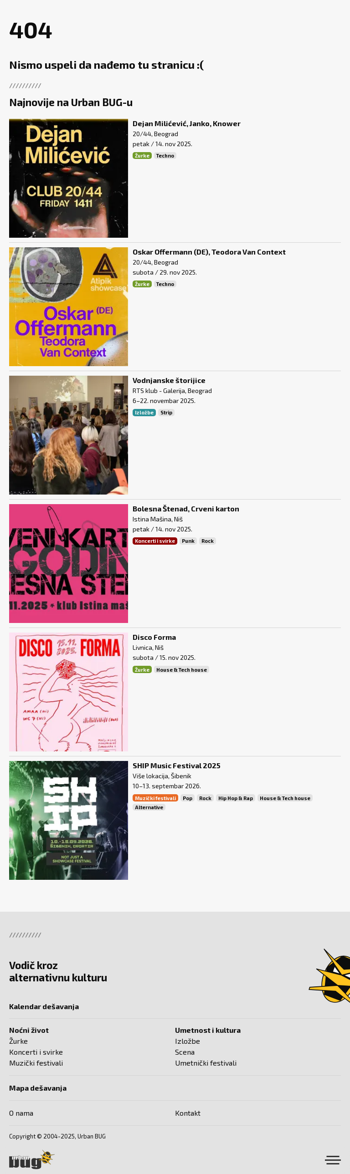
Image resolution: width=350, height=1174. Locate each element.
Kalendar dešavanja (44, 1006)
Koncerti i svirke (155, 541)
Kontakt (188, 1112)
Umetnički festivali (206, 1062)
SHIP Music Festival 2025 (177, 765)
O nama (21, 1112)
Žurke (142, 155)
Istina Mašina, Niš (158, 519)
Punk (188, 541)
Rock (207, 541)
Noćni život (29, 1030)
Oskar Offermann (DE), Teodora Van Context (209, 251)
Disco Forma (154, 637)
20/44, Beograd (155, 134)
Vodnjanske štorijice (169, 380)
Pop (187, 798)
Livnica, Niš (148, 647)
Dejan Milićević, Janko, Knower (187, 123)
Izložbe (144, 412)
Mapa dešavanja (38, 1087)
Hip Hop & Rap (235, 798)
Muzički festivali (155, 798)
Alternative (149, 807)
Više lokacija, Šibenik (162, 776)
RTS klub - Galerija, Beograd (172, 390)
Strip (166, 412)
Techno (165, 155)
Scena (185, 1051)
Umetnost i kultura (208, 1030)
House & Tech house (181, 670)
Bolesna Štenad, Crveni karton (186, 508)
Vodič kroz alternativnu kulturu (58, 971)
